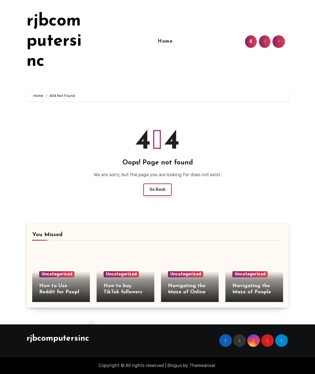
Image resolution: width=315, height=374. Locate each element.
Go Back (157, 189)
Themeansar (202, 365)
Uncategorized (56, 274)
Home (165, 41)
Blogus (174, 365)
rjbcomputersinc (54, 41)
